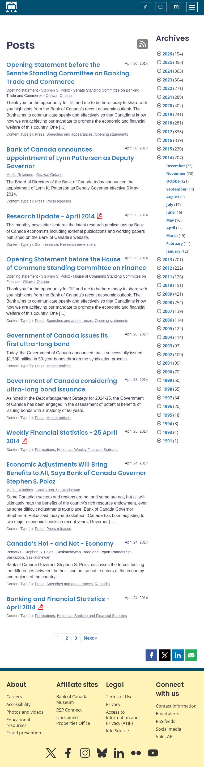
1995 (167, 415)
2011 (167, 277)
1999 (167, 380)
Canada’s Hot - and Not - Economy (59, 544)
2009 (167, 294)
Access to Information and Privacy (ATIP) (122, 717)
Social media (168, 729)
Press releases (58, 201)
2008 (167, 302)
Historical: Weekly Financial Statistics (87, 449)
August (172, 196)
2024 (167, 71)
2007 (167, 311)
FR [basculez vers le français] (176, 7)
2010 (167, 285)
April (170, 227)
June (170, 212)
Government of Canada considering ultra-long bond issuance (61, 385)
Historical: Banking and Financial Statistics (92, 616)
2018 (167, 123)
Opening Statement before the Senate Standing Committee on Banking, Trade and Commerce (68, 73)
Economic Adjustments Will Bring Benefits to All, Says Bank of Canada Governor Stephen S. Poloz (76, 473)
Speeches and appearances (69, 134)
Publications (45, 449)
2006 (167, 320)
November (176, 173)
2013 (167, 259)
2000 (167, 372)
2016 (167, 140)
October (173, 181)
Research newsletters (78, 244)
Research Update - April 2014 (50, 216)
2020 (167, 106)
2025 (167, 62)
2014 (167, 158)
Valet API (164, 736)
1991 (167, 441)
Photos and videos (25, 712)
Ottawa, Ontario (59, 95)
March (172, 235)
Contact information (176, 706)
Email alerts (167, 714)
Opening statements (111, 134)
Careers (14, 697)
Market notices (58, 366)
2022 (167, 88)
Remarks (102, 584)
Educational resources (18, 722)
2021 (167, 97)
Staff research (46, 244)
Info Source (117, 731)
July (169, 204)
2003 (167, 346)
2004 (167, 337)
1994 (167, 423)
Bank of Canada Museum (71, 699)
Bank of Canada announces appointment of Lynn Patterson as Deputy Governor (70, 158)
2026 (167, 54)
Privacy (113, 704)
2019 (167, 114)
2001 (167, 363)
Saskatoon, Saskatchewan (58, 490)
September (176, 189)
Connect (69, 710)
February (174, 243)
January (173, 251)
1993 (167, 432)
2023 (167, 80)
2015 (167, 149)
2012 (167, 268)
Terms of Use (119, 697)
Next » (90, 638)
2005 (167, 328)
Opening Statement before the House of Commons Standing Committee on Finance (76, 263)
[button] (151, 655)
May (170, 220)
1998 (167, 389)
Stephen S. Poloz (55, 90)
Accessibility (18, 704)
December (175, 165)
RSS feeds (165, 721)
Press (39, 134)
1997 (167, 398)
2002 (167, 354)
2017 (167, 132)
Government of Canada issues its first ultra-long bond (57, 339)
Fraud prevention (23, 733)
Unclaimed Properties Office (73, 720)
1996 (167, 406)
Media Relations (19, 175)
